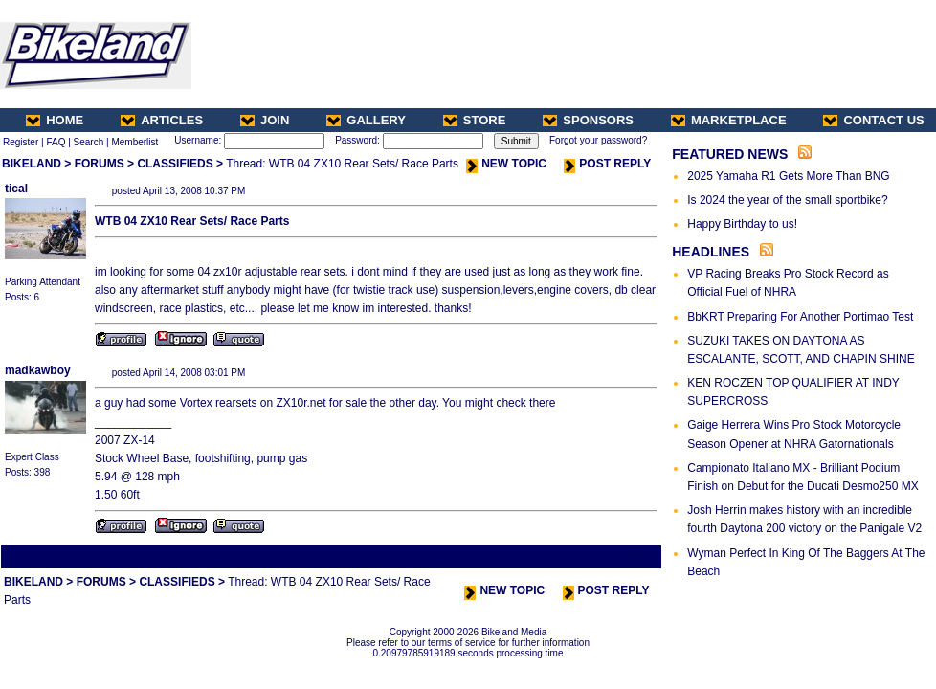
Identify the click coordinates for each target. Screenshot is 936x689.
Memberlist (134, 142)
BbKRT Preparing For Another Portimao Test (800, 316)
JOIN (264, 120)
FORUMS (99, 163)
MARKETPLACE (729, 120)
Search (89, 142)
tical (16, 188)
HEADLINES (710, 251)
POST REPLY (607, 163)
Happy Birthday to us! (742, 224)
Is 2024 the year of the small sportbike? (787, 200)
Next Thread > (625, 556)
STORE (474, 120)
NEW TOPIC (506, 163)
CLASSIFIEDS (174, 163)
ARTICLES (162, 120)
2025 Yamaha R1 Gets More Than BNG (788, 176)
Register (20, 142)
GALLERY (366, 120)
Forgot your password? (598, 140)
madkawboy (38, 370)
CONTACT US (873, 120)
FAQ (55, 142)
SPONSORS (588, 120)
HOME (54, 120)
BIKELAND (31, 163)
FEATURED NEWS (730, 154)
